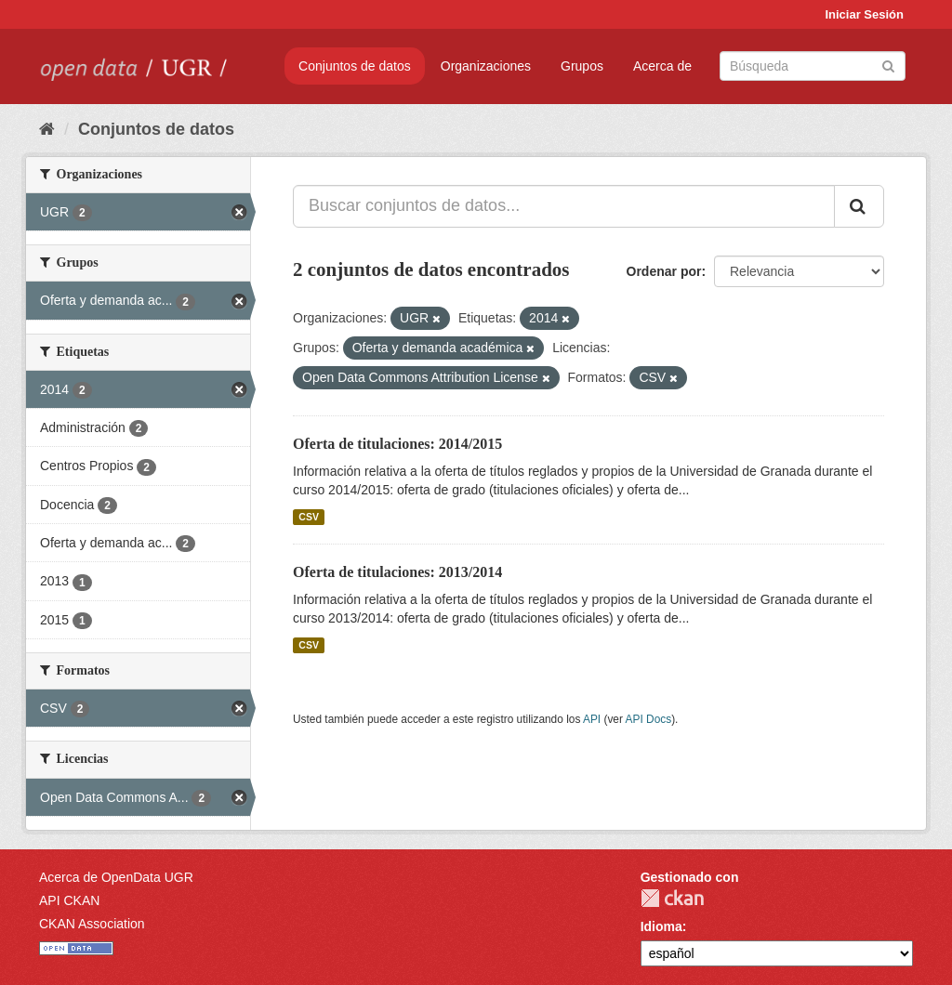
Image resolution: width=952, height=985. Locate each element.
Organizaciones (486, 66)
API (592, 719)
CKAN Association (92, 923)
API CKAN (69, 900)
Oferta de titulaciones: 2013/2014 (397, 572)
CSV (308, 516)
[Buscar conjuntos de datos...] (564, 206)
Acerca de (662, 66)
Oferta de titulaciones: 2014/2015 (397, 444)
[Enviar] (888, 64)
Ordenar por (664, 271)
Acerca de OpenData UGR (116, 877)
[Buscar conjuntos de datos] (813, 66)
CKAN (672, 898)
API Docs (649, 719)
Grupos (582, 66)
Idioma (661, 926)
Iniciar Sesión (864, 14)
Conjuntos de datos (354, 66)
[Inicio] (47, 129)
